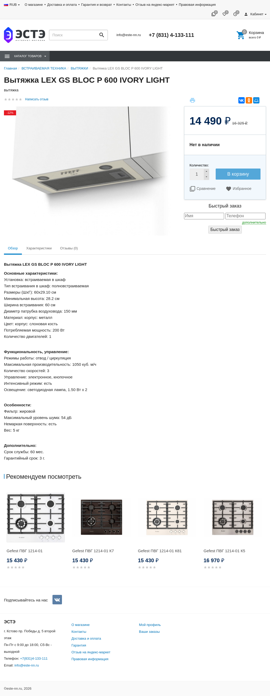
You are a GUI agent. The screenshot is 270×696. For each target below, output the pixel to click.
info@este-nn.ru (129, 35)
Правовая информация (197, 5)
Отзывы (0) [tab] (69, 248)
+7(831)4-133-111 (33, 658)
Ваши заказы (149, 632)
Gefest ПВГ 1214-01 (24, 551)
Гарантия (78, 645)
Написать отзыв (36, 99)
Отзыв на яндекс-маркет (155, 5)
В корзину (238, 174)
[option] (37, 535)
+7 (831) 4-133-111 (171, 35)
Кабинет (253, 14)
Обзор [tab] (13, 248)
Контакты (123, 5)
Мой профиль (150, 625)
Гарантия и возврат (96, 5)
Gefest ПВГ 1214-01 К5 (224, 551)
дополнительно (254, 222)
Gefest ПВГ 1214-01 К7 (93, 551)
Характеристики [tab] (39, 248)
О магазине (34, 5)
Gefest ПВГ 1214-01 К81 (160, 551)
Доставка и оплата (62, 5)
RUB (13, 5)
